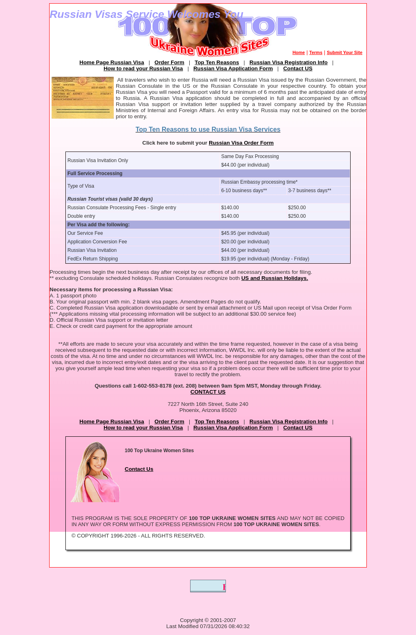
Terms (315, 52)
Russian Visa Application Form (233, 68)
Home (298, 52)
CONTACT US (208, 392)
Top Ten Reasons (217, 62)
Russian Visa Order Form (241, 143)
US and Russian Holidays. (274, 278)
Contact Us (139, 469)
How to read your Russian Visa (143, 68)
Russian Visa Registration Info (288, 62)
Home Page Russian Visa (112, 62)
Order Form (169, 62)
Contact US (297, 68)
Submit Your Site (344, 52)
